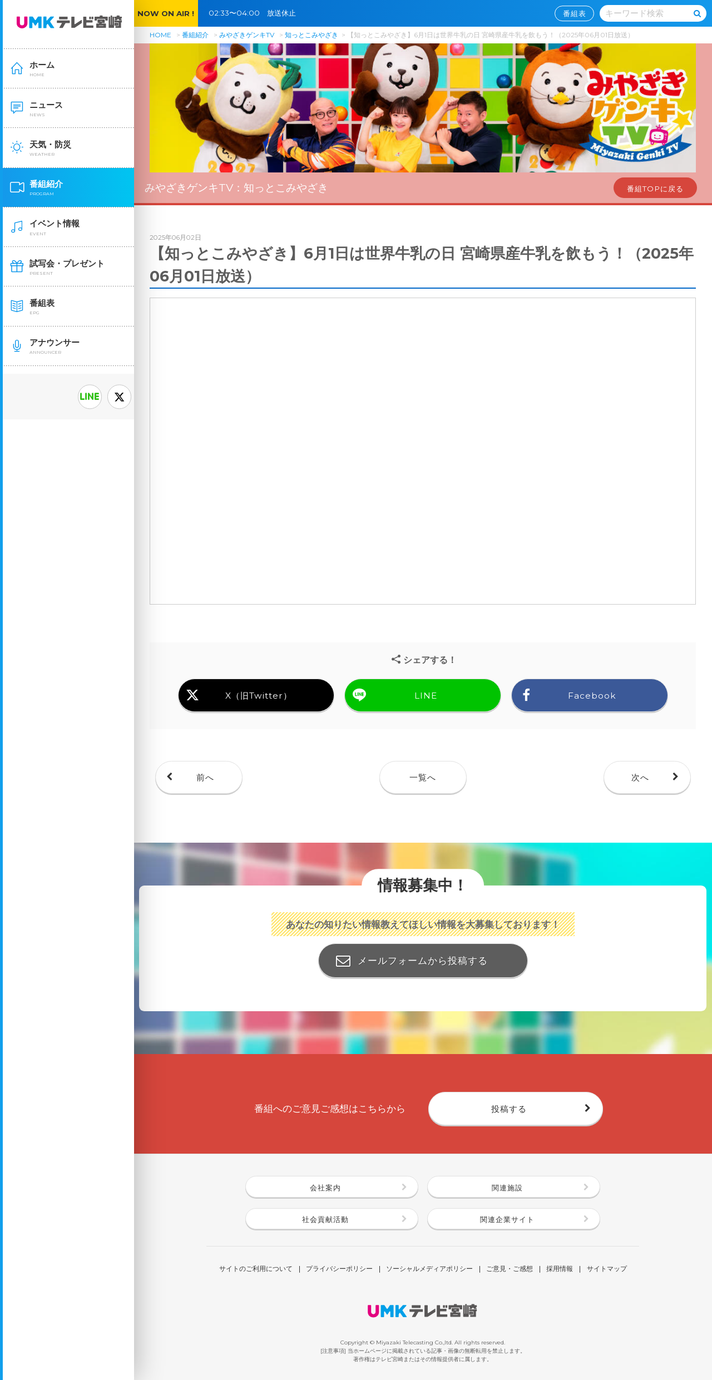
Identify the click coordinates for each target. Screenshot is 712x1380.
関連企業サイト (507, 1219)
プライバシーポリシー (339, 1269)
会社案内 (325, 1187)
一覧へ (422, 777)
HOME (160, 35)
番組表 (574, 13)
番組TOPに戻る (655, 188)
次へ (640, 777)
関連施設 (507, 1187)
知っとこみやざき (311, 35)
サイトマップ (607, 1269)
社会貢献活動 (325, 1219)
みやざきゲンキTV (246, 35)
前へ (205, 777)
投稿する (509, 1109)
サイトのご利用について (256, 1269)
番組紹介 (195, 35)
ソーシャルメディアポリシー (429, 1269)
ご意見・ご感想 (509, 1269)
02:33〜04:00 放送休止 (256, 12)
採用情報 (559, 1269)
